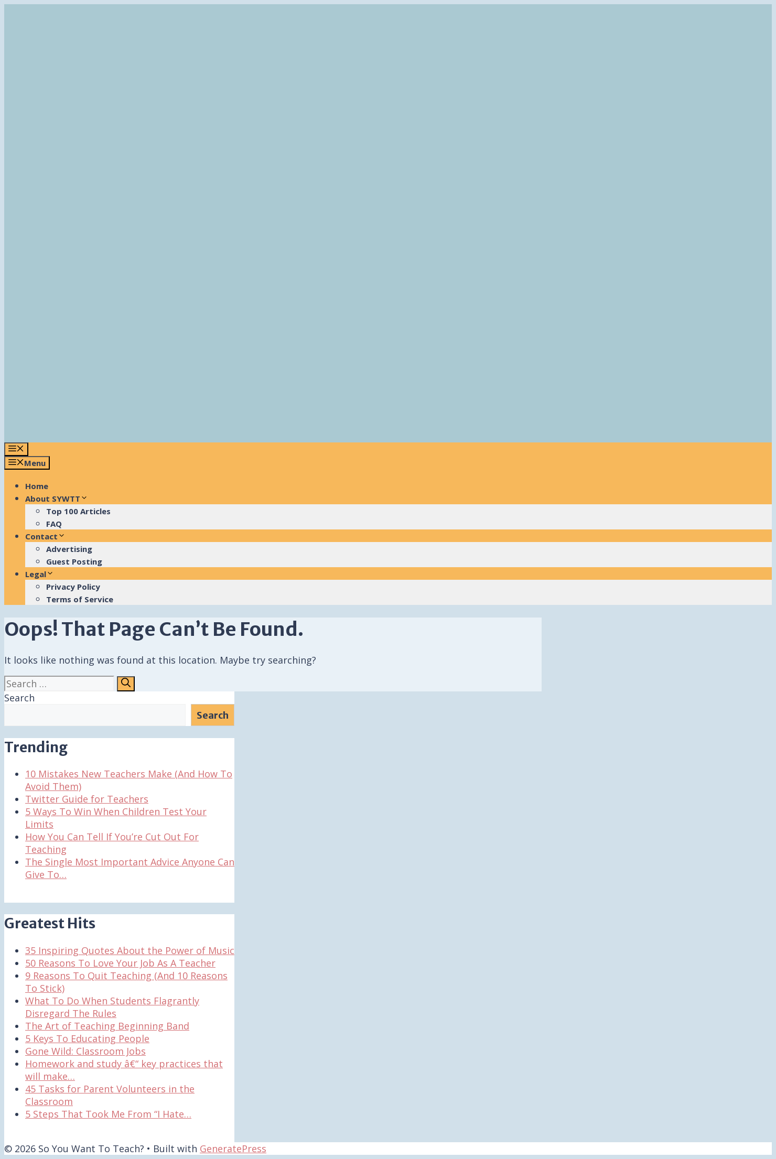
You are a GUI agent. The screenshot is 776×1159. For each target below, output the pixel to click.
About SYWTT (56, 498)
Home (36, 486)
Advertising (69, 549)
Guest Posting (74, 561)
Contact (45, 536)
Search (19, 697)
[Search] (126, 683)
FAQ (54, 523)
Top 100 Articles (78, 511)
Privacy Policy (73, 586)
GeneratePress (233, 1148)
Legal (39, 574)
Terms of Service (79, 599)
